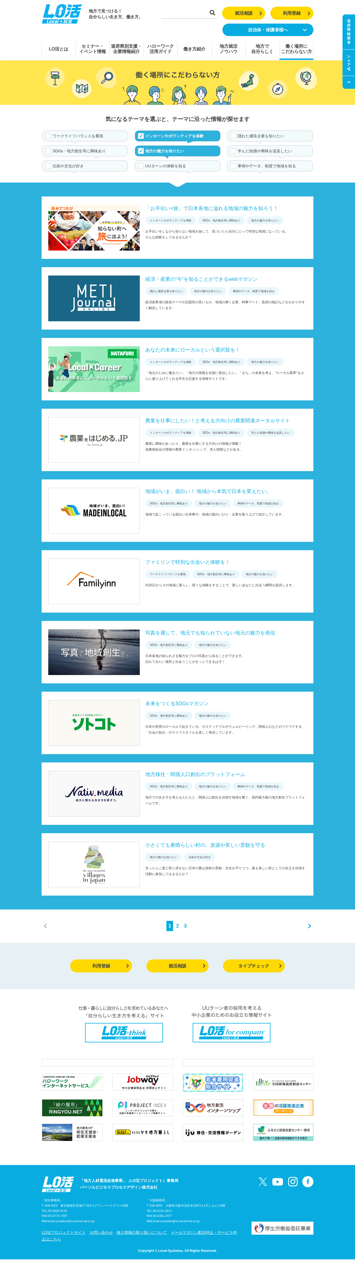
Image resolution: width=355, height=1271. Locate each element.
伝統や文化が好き (68, 166)
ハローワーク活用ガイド (160, 49)
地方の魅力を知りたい (164, 151)
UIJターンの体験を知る (165, 166)
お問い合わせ (101, 1244)
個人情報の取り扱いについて (141, 1244)
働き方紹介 (194, 49)
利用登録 (296, 13)
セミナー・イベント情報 (92, 49)
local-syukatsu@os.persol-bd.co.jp (71, 1233)
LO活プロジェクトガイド (64, 1244)
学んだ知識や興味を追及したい (265, 151)
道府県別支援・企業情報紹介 (126, 49)
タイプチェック (260, 966)
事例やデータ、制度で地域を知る (267, 166)
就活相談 (248, 13)
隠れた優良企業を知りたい (261, 136)
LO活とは (58, 49)
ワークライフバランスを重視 (78, 136)
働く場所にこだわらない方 (296, 49)
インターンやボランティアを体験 (174, 136)
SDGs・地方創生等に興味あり (79, 151)
